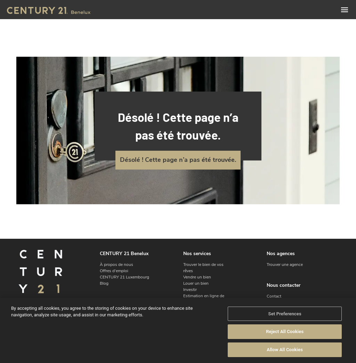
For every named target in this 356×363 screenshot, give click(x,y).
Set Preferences (284, 319)
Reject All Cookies (285, 337)
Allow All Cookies (285, 355)
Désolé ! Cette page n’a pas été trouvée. (178, 160)
